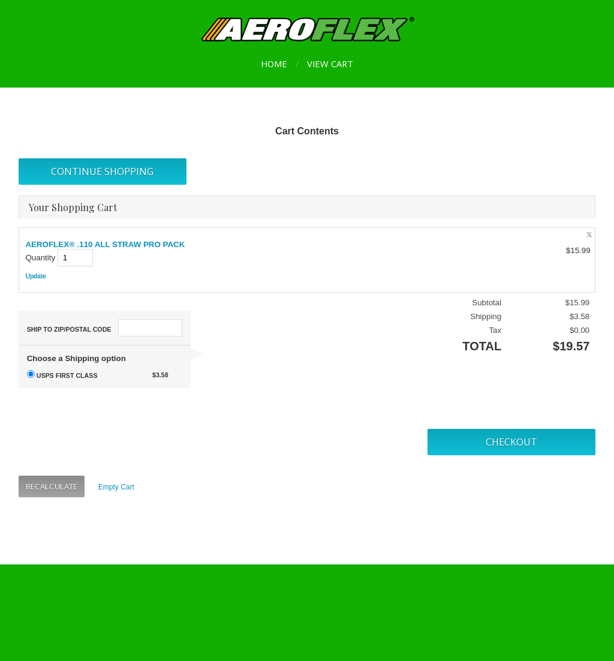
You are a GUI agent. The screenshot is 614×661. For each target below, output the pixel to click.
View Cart (330, 64)
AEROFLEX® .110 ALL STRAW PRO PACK (105, 244)
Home (274, 64)
